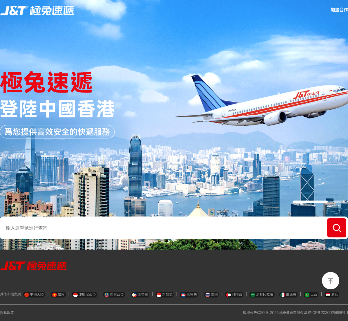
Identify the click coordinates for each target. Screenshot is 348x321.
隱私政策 (7, 313)
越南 (58, 295)
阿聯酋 (234, 295)
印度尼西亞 (84, 295)
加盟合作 (339, 10)
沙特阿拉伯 (262, 295)
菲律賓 (140, 295)
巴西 (311, 295)
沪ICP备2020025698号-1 (328, 313)
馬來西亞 (114, 295)
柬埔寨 (189, 295)
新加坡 (165, 295)
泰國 (211, 295)
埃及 (332, 295)
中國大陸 (34, 295)
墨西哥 (288, 295)
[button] (310, 202)
